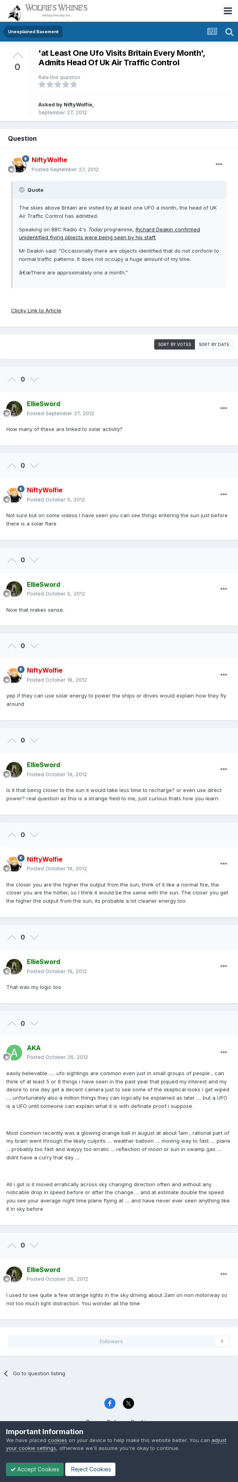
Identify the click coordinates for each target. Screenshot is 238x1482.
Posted (65, 169)
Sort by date (214, 344)
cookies (57, 1440)
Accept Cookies (34, 1469)
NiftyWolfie (78, 104)
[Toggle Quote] (22, 190)
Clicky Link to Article (36, 310)
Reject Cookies (90, 1469)
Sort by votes (174, 344)
